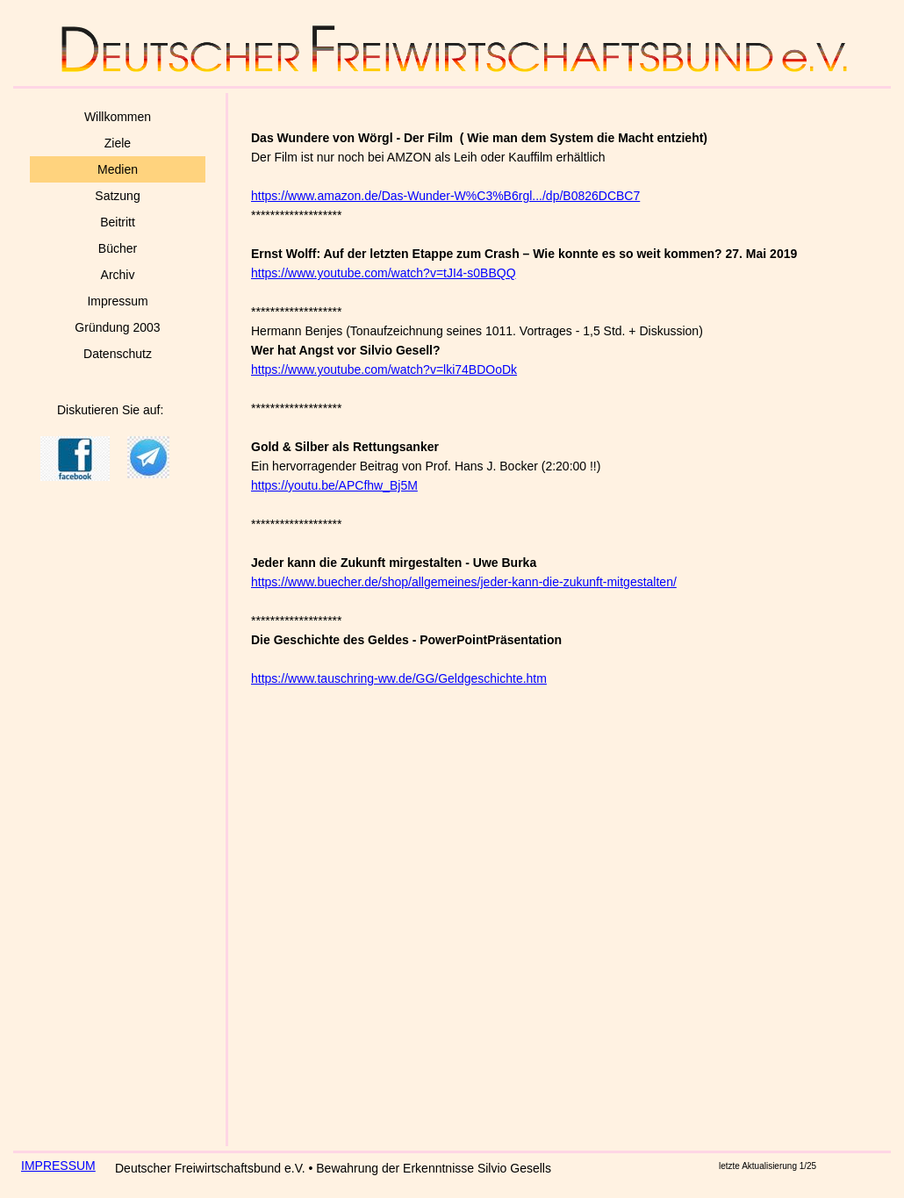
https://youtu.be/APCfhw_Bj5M (334, 485)
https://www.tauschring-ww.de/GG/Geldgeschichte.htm (399, 678)
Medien (117, 169)
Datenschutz (117, 354)
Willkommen (117, 117)
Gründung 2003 (117, 327)
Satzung (117, 196)
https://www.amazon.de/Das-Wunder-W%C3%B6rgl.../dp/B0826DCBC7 (445, 196)
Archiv (118, 275)
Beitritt (117, 222)
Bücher (117, 248)
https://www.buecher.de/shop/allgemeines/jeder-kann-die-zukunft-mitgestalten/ (464, 582)
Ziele (117, 143)
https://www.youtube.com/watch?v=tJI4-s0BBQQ (383, 273)
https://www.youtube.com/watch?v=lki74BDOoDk (384, 369)
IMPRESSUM (58, 1166)
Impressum (117, 301)
